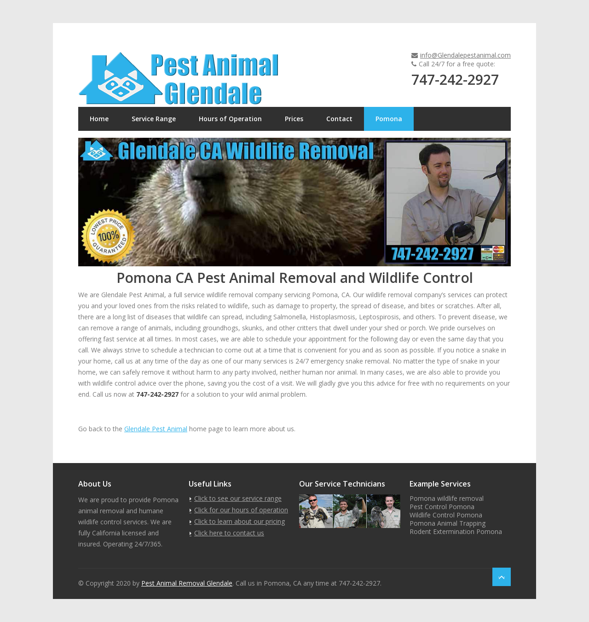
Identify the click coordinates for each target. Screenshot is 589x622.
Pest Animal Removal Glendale (186, 583)
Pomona (388, 118)
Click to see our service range (238, 498)
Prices (294, 118)
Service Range (154, 118)
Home (99, 118)
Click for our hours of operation (241, 509)
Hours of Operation (230, 118)
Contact (339, 118)
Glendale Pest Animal (155, 428)
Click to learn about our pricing (239, 521)
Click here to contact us (229, 532)
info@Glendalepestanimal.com (465, 55)
